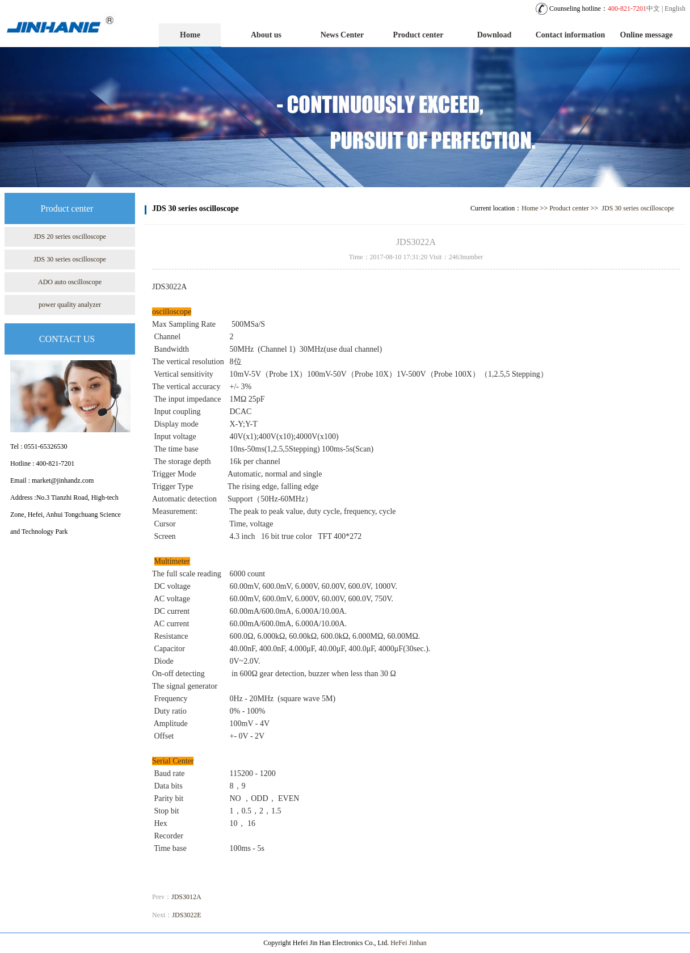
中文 (653, 8)
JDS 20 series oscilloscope (69, 237)
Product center (418, 35)
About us (266, 35)
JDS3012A (186, 897)
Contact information (570, 35)
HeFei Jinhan (408, 943)
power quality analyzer (70, 305)
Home (190, 35)
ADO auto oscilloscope (70, 282)
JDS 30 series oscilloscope (69, 259)
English (674, 8)
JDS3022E (186, 915)
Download (494, 35)
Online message (646, 35)
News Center (342, 35)
